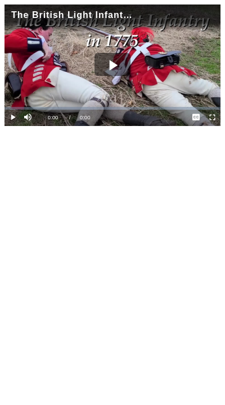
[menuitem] (196, 118)
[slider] (112, 108)
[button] (29, 118)
